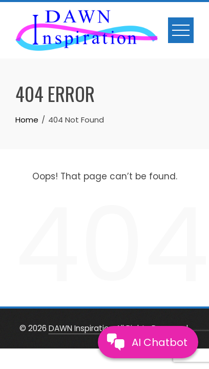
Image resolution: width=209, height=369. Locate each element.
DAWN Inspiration (81, 328)
